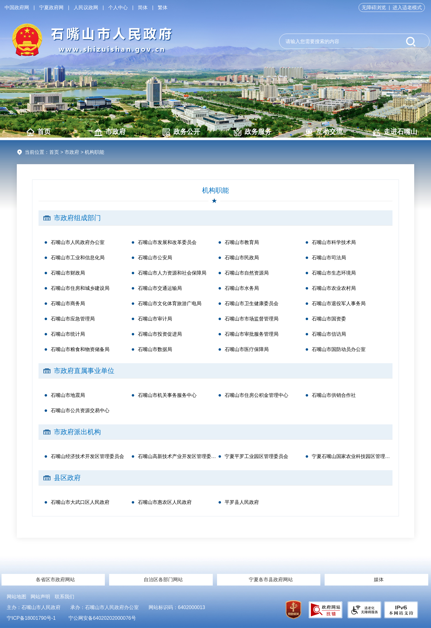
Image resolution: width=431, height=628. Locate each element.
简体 (143, 7)
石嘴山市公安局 (155, 257)
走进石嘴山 (395, 132)
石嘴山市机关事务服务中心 (167, 395)
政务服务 (252, 132)
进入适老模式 (407, 7)
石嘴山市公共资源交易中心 (80, 410)
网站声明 (40, 596)
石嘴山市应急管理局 (73, 318)
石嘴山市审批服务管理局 (251, 334)
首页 (39, 132)
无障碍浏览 (374, 7)
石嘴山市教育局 (242, 242)
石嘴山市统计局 (68, 334)
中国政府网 (17, 7)
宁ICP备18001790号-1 (31, 618)
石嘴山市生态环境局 (334, 272)
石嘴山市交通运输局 (160, 288)
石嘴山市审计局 (155, 318)
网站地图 (16, 596)
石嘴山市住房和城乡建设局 (80, 288)
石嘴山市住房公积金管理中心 (256, 395)
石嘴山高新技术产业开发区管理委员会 (178, 456)
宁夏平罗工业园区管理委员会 (256, 456)
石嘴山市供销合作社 (334, 395)
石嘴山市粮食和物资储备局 (80, 349)
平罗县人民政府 (242, 502)
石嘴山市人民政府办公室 (78, 242)
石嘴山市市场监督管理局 (251, 318)
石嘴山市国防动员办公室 (339, 349)
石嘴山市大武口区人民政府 (80, 502)
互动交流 (324, 132)
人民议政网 (86, 7)
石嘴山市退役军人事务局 (339, 303)
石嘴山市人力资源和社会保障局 (172, 272)
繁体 (163, 7)
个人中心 (118, 7)
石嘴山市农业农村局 (334, 288)
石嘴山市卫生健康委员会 (251, 303)
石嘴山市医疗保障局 (247, 349)
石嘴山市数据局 (155, 349)
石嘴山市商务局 (68, 303)
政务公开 (181, 132)
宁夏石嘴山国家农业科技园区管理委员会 (352, 456)
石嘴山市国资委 (329, 318)
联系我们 (64, 596)
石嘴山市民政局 (242, 257)
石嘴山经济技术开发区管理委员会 (87, 456)
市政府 (110, 132)
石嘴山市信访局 (329, 334)
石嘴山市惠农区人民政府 (165, 502)
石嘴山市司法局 (329, 257)
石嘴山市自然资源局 (247, 272)
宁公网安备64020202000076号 (102, 618)
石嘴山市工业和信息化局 (78, 257)
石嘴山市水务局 (242, 288)
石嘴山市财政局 (68, 272)
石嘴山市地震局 (68, 395)
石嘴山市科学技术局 (334, 242)
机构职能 (215, 190)
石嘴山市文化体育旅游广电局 (169, 303)
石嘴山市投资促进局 (160, 334)
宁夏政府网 (51, 7)
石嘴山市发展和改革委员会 (167, 242)
